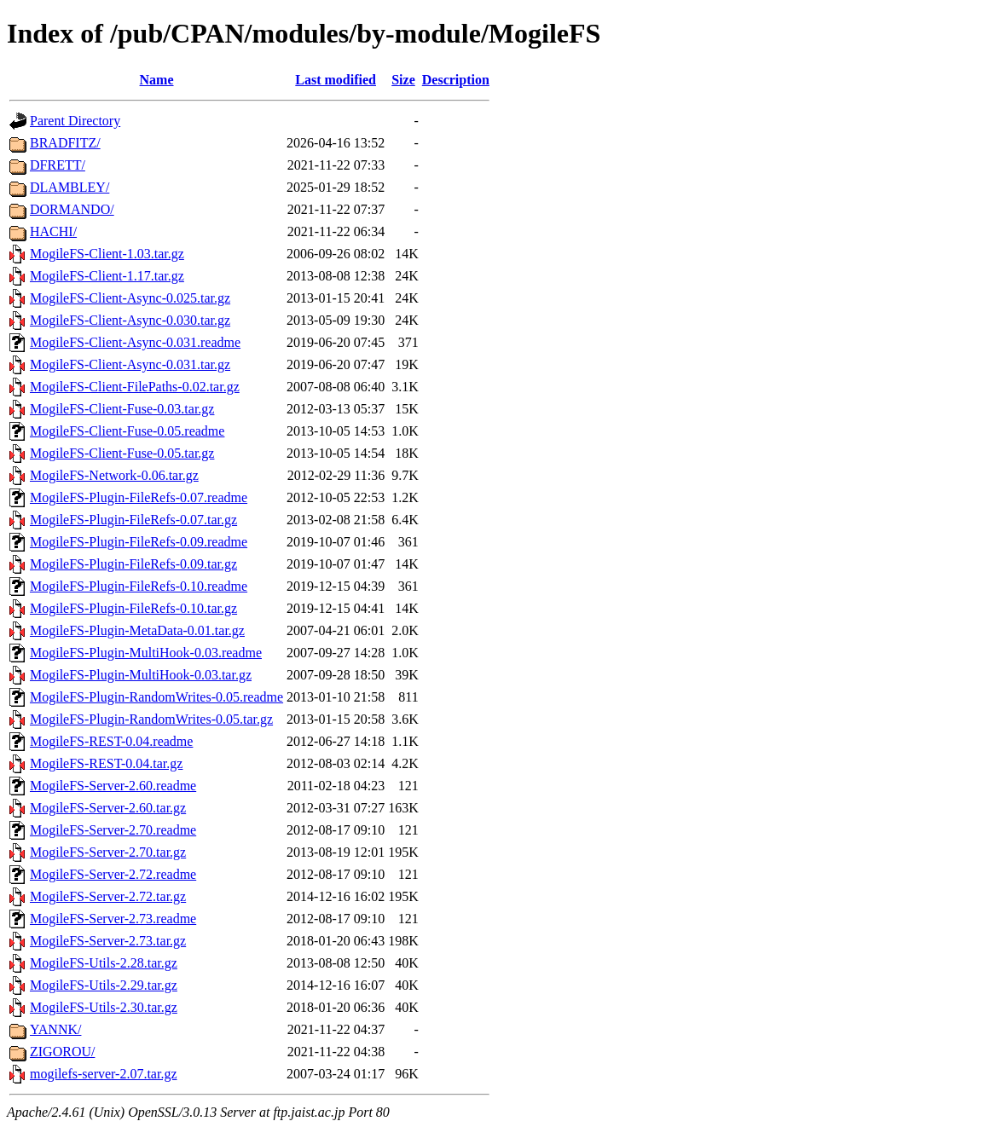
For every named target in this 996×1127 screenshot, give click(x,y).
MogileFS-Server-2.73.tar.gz (108, 940)
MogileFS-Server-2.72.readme (113, 874)
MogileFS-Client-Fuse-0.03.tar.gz (122, 409)
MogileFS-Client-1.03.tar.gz (107, 253)
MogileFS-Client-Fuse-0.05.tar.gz (122, 453)
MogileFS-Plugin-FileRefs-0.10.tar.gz (133, 608)
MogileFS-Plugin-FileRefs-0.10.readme (138, 586)
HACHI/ (53, 231)
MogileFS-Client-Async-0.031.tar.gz (130, 364)
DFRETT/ (57, 165)
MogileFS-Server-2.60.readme (113, 785)
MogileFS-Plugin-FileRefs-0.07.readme (138, 497)
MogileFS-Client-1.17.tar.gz (107, 276)
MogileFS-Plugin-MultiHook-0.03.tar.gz (141, 675)
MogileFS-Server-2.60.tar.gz (108, 807)
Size (403, 79)
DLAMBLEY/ (69, 187)
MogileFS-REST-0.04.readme (111, 741)
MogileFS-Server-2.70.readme (113, 830)
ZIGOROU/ (62, 1051)
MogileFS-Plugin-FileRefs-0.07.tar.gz (133, 519)
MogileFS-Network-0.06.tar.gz (114, 475)
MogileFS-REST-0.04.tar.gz (106, 763)
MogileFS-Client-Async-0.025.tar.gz (130, 298)
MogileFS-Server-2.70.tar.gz (108, 852)
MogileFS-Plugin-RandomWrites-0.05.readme (156, 697)
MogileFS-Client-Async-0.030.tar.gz (130, 320)
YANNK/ (55, 1029)
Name (157, 79)
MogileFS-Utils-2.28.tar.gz (103, 963)
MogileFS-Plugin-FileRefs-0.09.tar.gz (133, 564)
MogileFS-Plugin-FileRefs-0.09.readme (138, 542)
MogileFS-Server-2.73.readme (113, 918)
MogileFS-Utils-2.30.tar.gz (103, 1007)
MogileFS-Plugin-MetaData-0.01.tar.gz (137, 630)
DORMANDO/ (72, 209)
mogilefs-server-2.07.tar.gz (103, 1073)
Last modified (335, 79)
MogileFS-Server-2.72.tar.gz (108, 896)
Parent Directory (75, 120)
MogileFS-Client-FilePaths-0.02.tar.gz (135, 386)
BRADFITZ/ (65, 143)
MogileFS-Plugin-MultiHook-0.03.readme (146, 652)
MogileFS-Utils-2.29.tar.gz (103, 985)
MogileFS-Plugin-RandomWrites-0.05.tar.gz (151, 719)
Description (455, 79)
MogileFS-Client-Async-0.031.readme (135, 342)
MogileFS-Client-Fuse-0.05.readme (127, 431)
